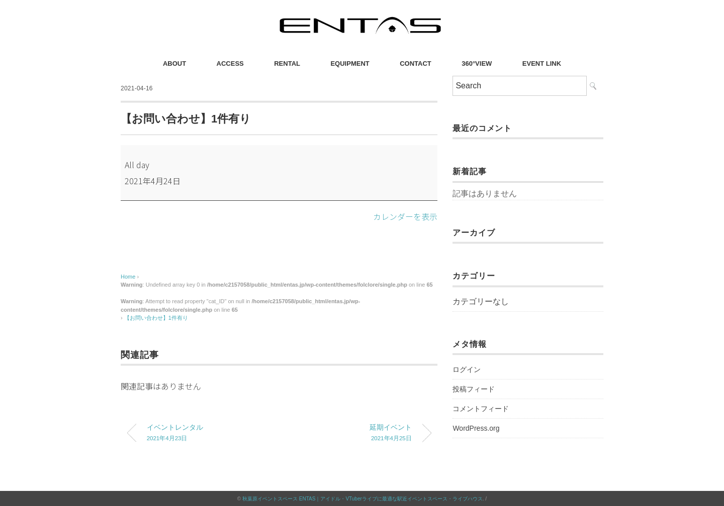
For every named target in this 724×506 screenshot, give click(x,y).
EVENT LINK (541, 63)
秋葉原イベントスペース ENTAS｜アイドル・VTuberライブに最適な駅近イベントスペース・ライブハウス (362, 498)
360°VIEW (477, 63)
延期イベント (353, 433)
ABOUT (174, 63)
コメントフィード (480, 409)
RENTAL (287, 63)
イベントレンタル (205, 433)
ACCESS (230, 63)
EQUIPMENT (349, 63)
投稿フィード (473, 389)
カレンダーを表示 (405, 216)
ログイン (466, 369)
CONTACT (415, 63)
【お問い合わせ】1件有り (156, 318)
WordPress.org (475, 428)
